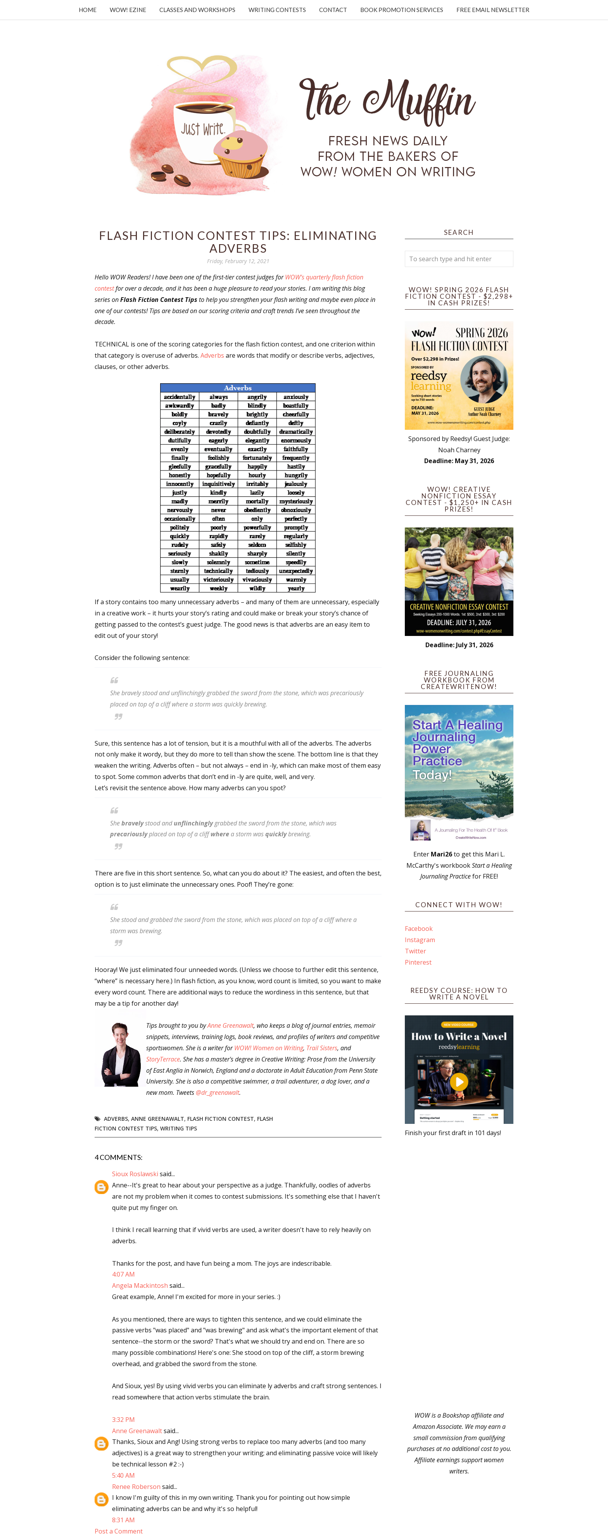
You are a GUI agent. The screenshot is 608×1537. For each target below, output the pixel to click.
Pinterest (418, 962)
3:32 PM (123, 1419)
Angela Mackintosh (140, 1285)
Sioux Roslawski (135, 1174)
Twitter (415, 951)
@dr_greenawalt (217, 1092)
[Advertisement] (459, 1274)
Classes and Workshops (197, 9)
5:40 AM (123, 1475)
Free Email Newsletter (492, 9)
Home (88, 9)
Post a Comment (119, 1531)
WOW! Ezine (128, 9)
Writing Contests (277, 9)
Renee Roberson (136, 1486)
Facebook (419, 928)
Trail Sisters (321, 1048)
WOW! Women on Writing (268, 1048)
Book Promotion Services (401, 9)
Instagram (420, 940)
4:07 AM (123, 1274)
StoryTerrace (163, 1059)
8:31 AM (123, 1520)
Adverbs (212, 355)
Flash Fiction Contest (220, 1118)
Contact (333, 9)
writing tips (178, 1128)
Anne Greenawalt (230, 1025)
